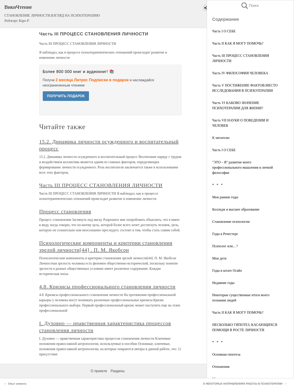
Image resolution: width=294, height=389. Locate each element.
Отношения (220, 366)
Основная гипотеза (226, 354)
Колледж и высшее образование (235, 209)
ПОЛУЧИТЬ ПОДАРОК (66, 96)
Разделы (118, 371)
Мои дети (219, 258)
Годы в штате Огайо (227, 270)
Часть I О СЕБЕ (224, 31)
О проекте (99, 371)
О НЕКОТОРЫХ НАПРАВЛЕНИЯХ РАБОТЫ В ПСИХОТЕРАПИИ (242, 383)
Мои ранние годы (225, 197)
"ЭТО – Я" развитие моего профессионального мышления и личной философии (242, 167)
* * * (217, 185)
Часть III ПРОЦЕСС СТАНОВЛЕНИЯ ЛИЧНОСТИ (100, 185)
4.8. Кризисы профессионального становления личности (107, 286)
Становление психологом (231, 221)
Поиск (249, 5)
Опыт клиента (17, 383)
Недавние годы (223, 283)
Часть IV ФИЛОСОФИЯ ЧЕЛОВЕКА (240, 73)
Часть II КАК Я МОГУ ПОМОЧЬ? (237, 43)
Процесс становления (65, 211)
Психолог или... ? (225, 246)
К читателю (220, 138)
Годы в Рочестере (225, 234)
